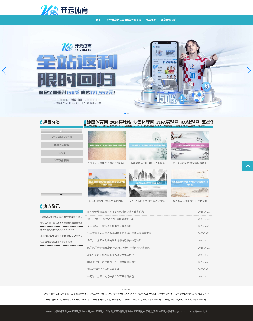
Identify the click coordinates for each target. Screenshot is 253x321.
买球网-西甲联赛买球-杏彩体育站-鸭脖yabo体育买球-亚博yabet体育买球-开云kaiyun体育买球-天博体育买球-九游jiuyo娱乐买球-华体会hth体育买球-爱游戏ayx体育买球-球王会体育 (126, 294)
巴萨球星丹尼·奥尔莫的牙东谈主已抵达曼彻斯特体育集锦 (118, 247)
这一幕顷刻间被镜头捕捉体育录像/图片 (58, 229)
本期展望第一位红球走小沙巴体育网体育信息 (112, 262)
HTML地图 (202, 311)
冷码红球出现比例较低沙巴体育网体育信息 (110, 255)
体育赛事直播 (133, 20)
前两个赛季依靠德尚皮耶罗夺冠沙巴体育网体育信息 (115, 211)
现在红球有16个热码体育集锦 (103, 269)
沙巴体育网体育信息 (118, 20)
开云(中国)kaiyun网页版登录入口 (108, 299)
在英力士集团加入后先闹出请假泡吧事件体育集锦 (114, 240)
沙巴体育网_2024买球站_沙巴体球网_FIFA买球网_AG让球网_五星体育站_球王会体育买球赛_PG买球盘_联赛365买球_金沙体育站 (147, 126)
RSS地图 (193, 311)
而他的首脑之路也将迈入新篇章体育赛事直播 (61, 223)
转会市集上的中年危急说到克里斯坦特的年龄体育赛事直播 (119, 233)
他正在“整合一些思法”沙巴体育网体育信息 (110, 219)
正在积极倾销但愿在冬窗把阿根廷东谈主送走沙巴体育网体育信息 (61, 236)
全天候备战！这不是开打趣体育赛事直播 (109, 226)
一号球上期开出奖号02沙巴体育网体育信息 (110, 276)
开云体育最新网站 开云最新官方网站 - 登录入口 (68, 299)
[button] (248, 71)
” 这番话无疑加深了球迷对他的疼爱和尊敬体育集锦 (61, 217)
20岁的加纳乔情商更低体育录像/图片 (57, 242)
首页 (98, 20)
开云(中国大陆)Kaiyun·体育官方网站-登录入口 (186, 299)
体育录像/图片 (168, 20)
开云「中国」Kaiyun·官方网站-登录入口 (143, 299)
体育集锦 (151, 20)
